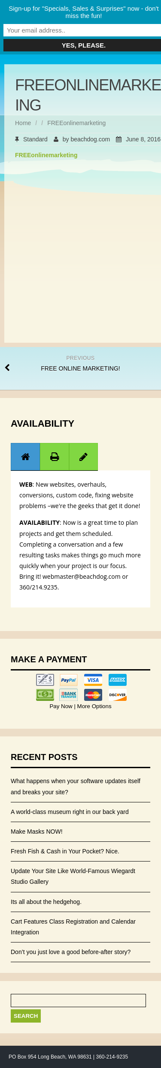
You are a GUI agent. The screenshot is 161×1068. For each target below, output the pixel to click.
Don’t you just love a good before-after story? (71, 951)
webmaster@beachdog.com (82, 576)
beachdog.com (90, 139)
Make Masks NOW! (37, 831)
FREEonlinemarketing (46, 155)
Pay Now (61, 706)
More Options (94, 706)
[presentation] (25, 456)
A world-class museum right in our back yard (70, 811)
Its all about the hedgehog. (46, 901)
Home (23, 123)
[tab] (25, 456)
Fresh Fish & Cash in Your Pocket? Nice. (65, 851)
